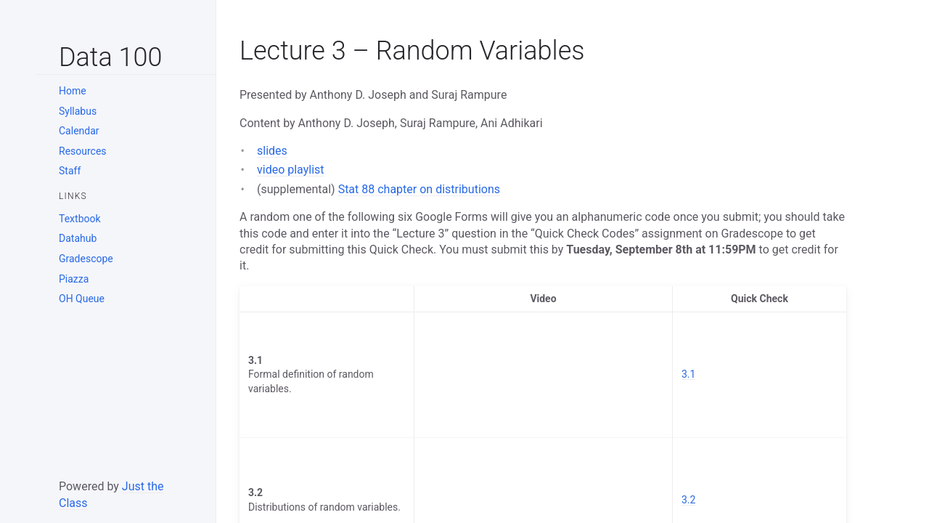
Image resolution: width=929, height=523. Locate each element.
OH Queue (82, 298)
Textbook (80, 218)
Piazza (74, 279)
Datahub (78, 238)
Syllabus (78, 111)
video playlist (290, 170)
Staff (70, 171)
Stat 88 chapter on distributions (419, 189)
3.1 (688, 374)
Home (72, 91)
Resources (83, 151)
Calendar (79, 131)
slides (272, 151)
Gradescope (86, 258)
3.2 (688, 500)
